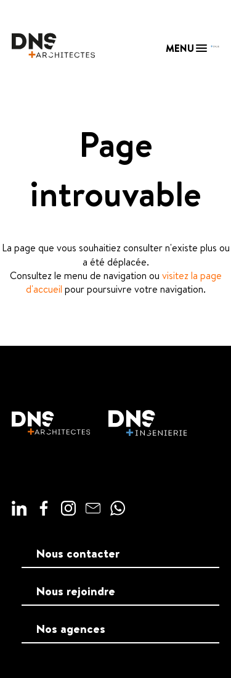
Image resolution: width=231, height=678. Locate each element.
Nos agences (70, 629)
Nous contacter (78, 553)
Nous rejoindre (75, 591)
